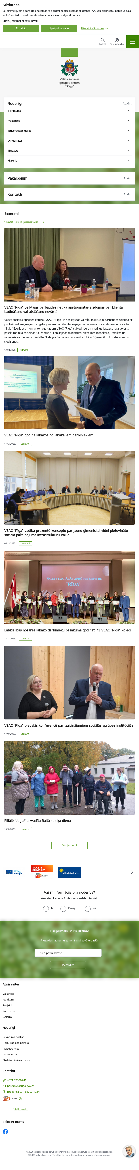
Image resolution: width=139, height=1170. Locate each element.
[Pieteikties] (68, 965)
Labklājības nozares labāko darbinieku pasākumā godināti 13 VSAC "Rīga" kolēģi (67, 630)
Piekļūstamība (11, 1048)
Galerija (7, 1017)
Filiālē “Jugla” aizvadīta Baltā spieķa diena (37, 821)
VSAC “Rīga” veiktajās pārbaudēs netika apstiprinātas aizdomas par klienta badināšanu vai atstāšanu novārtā (63, 309)
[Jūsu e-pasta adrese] (68, 953)
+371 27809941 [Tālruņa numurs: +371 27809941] (16, 1080)
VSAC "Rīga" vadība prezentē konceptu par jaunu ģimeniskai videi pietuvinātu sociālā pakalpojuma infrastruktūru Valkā (66, 532)
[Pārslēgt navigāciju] (132, 41)
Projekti (7, 1005)
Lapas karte (10, 1054)
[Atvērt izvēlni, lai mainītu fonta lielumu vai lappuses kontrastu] (116, 42)
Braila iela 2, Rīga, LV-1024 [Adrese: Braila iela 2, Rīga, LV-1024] (23, 1091)
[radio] (48, 908)
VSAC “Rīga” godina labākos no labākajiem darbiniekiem (48, 435)
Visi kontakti (21, 1109)
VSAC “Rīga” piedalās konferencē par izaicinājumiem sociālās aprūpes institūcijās (68, 725)
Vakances (8, 993)
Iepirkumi (8, 999)
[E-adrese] (10, 1099)
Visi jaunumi (69, 845)
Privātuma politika (13, 1037)
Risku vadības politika (16, 1043)
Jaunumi (24, 349)
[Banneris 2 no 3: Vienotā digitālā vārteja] (14, 872)
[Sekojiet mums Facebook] (5, 1131)
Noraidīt (21, 28)
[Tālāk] (132, 872)
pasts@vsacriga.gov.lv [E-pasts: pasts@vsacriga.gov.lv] (20, 1086)
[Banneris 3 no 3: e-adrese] (42, 872)
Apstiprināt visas (59, 28)
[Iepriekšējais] (7, 872)
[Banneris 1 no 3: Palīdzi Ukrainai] (69, 872)
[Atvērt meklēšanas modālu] (103, 42)
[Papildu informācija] (20, 1098)
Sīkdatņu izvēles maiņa (16, 1060)
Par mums (9, 1011)
